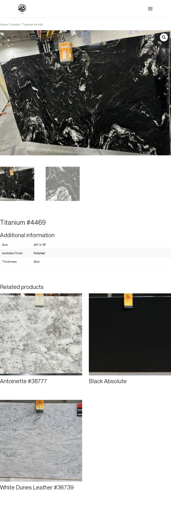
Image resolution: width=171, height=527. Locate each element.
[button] (164, 37)
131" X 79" (39, 244)
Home (4, 24)
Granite (15, 24)
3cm (36, 261)
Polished (39, 253)
